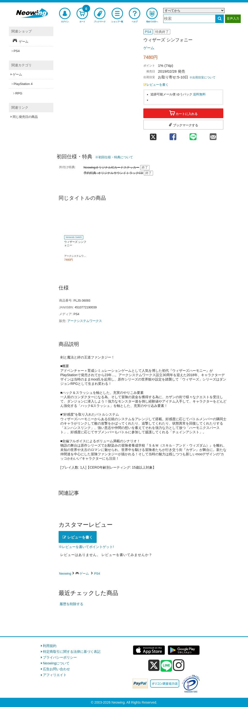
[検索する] (219, 19)
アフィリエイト (55, 675)
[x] (154, 665)
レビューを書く (156, 84)
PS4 (97, 573)
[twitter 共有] (153, 135)
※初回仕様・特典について (114, 157)
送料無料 (199, 94)
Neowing (65, 573)
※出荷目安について (202, 77)
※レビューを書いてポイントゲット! (86, 547)
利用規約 (49, 646)
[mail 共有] (213, 135)
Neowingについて (56, 663)
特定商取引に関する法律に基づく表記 (72, 652)
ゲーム (148, 48)
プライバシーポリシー (60, 657)
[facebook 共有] (173, 135)
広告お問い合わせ (56, 669)
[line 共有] (193, 135)
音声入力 (233, 18)
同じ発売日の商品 (25, 117)
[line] (166, 666)
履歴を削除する (71, 604)
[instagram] (179, 665)
